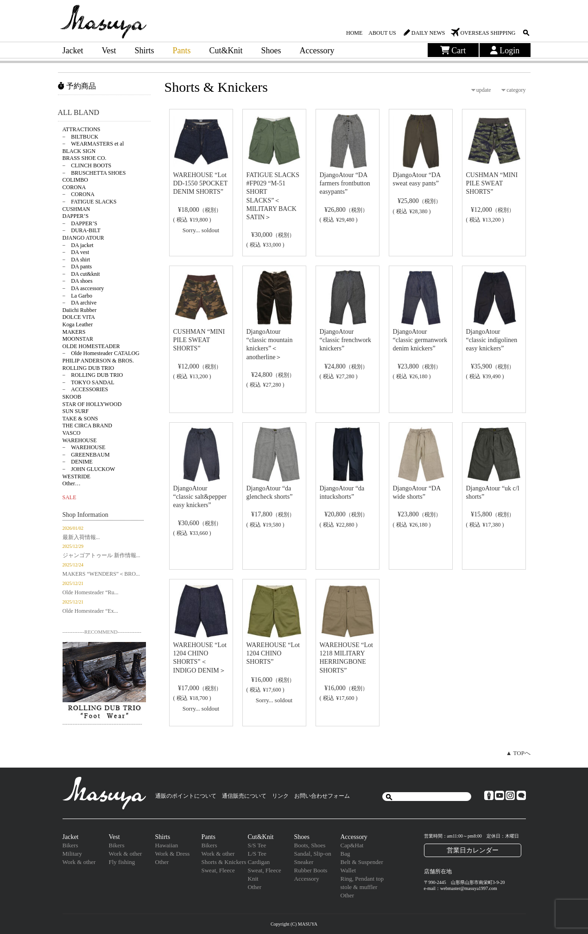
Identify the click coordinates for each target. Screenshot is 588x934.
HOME (354, 33)
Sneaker (304, 861)
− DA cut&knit (81, 274)
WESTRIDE (77, 476)
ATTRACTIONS (82, 129)
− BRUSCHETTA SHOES (94, 173)
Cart (453, 50)
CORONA (74, 187)
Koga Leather (78, 324)
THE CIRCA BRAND (87, 425)
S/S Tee (257, 845)
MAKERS (74, 332)
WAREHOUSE (80, 440)
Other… (72, 483)
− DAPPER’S (80, 223)
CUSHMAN (76, 209)
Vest (108, 50)
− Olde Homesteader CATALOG (101, 353)
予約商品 (77, 86)
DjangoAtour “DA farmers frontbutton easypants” (345, 183)
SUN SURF (76, 411)
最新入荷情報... (81, 537)
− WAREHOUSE (84, 447)
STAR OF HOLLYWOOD (92, 404)
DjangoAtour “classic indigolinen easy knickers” (492, 340)
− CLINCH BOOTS (87, 165)
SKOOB (72, 397)
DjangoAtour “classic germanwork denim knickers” (420, 340)
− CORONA (79, 194)
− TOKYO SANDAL (88, 382)
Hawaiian (166, 845)
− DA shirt (76, 259)
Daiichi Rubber (80, 310)
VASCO (72, 433)
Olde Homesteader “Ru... (91, 592)
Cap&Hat (352, 845)
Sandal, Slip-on (312, 853)
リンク (280, 796)
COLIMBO (75, 180)
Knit (253, 878)
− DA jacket (78, 245)
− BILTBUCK (81, 136)
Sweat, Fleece (218, 870)
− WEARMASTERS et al (93, 143)
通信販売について (244, 796)
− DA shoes (78, 281)
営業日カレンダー (473, 850)
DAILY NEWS (428, 33)
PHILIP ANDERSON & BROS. (98, 360)
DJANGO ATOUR (83, 238)
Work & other (79, 861)
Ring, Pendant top (362, 878)
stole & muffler (359, 886)
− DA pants (77, 266)
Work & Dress (172, 853)
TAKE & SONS (80, 418)
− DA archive (80, 302)
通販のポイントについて (185, 796)
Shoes (271, 50)
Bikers (70, 845)
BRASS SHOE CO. (85, 158)
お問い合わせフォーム (322, 796)
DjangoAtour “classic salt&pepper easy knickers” (200, 496)
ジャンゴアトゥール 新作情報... (101, 555)
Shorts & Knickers (224, 861)
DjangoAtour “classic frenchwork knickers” (346, 340)
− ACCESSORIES (85, 389)
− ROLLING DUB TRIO (93, 375)
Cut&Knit (226, 50)
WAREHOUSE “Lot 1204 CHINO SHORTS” (273, 653)
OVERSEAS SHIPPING (487, 33)
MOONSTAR (78, 339)
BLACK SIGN (79, 151)
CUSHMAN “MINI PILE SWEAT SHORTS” (492, 183)
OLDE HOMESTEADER (91, 346)
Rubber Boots (311, 870)
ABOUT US (382, 33)
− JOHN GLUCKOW (89, 469)
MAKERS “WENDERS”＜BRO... (101, 574)
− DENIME (78, 461)
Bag (345, 853)
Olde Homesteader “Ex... (90, 611)
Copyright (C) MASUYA (294, 924)
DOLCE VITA (79, 317)
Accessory (317, 50)
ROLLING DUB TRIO (88, 368)
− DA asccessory (83, 288)
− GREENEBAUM (86, 454)
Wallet (348, 870)
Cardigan (259, 861)
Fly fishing (122, 861)
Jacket (73, 50)
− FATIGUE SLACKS (90, 201)
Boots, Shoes (310, 845)
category (515, 90)
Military (72, 853)
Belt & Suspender (362, 861)
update (483, 90)
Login (505, 50)
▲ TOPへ (518, 753)
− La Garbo (77, 295)
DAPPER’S (76, 216)
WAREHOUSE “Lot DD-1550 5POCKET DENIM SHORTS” (200, 183)
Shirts (144, 50)
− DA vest (76, 252)
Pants (182, 50)
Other (162, 861)
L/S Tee (257, 853)
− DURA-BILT (82, 230)
